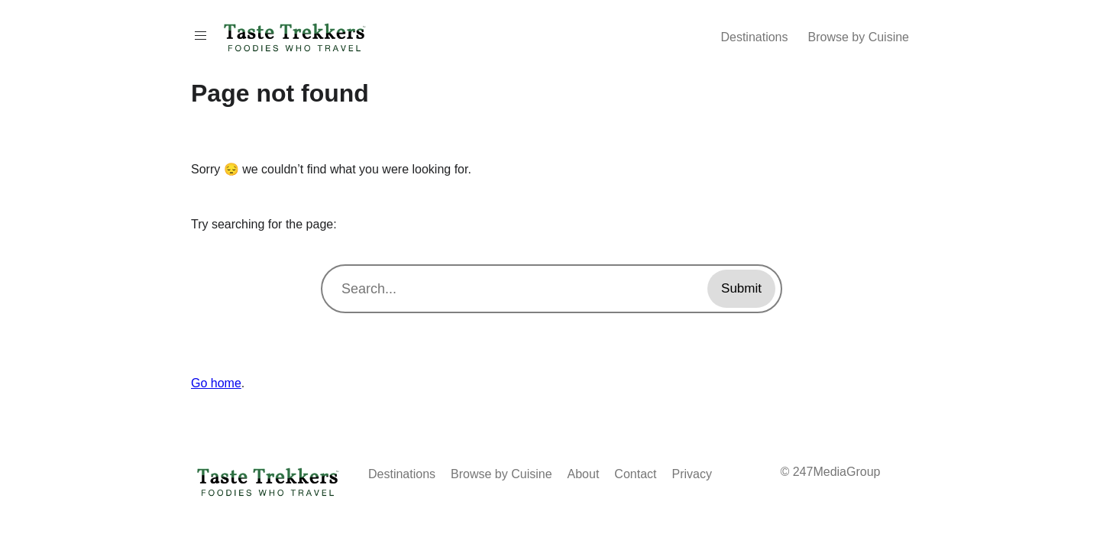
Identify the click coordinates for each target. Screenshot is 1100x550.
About (584, 473)
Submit (741, 288)
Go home (216, 383)
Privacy (692, 473)
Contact (635, 473)
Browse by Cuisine (859, 37)
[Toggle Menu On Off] (200, 35)
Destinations (754, 37)
